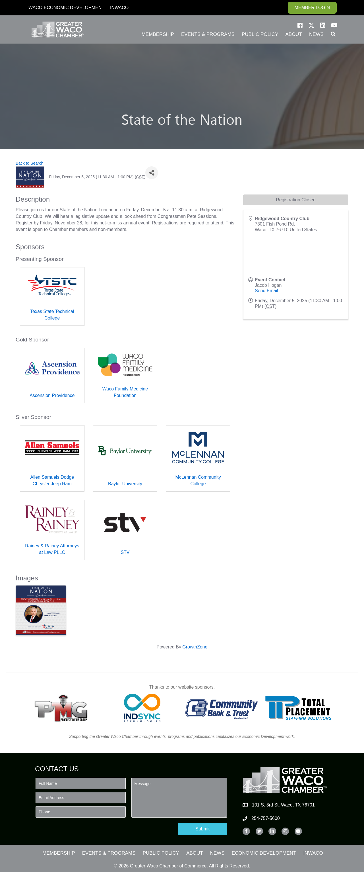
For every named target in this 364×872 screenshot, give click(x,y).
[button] (300, 25)
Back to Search (30, 163)
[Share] (151, 172)
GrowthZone (194, 646)
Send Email (266, 290)
